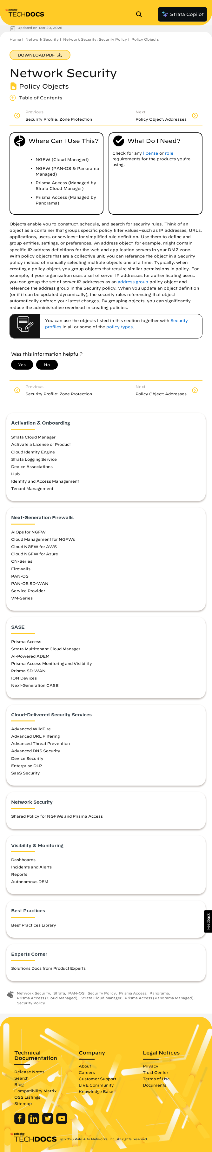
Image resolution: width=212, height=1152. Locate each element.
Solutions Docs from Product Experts (48, 968)
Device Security (27, 758)
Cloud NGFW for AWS (34, 546)
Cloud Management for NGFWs (43, 539)
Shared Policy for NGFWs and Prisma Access (57, 816)
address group (133, 281)
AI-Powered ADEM (30, 656)
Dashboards (23, 859)
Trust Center (155, 1072)
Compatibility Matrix (35, 1090)
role (169, 153)
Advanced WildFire (31, 729)
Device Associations (32, 466)
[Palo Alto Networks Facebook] (20, 1122)
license (150, 153)
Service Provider (28, 590)
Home (15, 39)
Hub (15, 474)
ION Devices (24, 678)
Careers (87, 1072)
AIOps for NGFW (28, 532)
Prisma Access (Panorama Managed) (159, 998)
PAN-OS (20, 576)
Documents (154, 1085)
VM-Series (22, 598)
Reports (19, 874)
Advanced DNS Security (35, 750)
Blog (18, 1084)
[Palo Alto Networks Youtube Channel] (61, 1122)
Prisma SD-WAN (28, 670)
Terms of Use (156, 1078)
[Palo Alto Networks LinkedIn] (34, 1122)
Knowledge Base (96, 1091)
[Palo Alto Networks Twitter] (48, 1122)
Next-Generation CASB (35, 685)
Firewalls (20, 568)
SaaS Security (25, 773)
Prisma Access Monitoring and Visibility (51, 663)
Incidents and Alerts (31, 867)
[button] (208, 921)
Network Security (42, 39)
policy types (119, 327)
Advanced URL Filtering (35, 736)
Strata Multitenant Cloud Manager (45, 648)
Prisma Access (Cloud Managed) (47, 998)
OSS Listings (27, 1097)
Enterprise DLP (26, 765)
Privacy (150, 1066)
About (85, 1066)
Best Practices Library (33, 925)
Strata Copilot (182, 14)
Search (21, 1078)
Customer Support (97, 1078)
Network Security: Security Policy (95, 39)
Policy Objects (145, 39)
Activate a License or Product (41, 444)
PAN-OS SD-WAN (30, 583)
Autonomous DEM (29, 881)
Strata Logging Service (34, 459)
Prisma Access (26, 641)
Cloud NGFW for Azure (34, 554)
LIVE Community (96, 1085)
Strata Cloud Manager (33, 437)
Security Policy (102, 993)
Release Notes (29, 1071)
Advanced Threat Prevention (40, 743)
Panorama (159, 993)
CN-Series (21, 561)
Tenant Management (32, 488)
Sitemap (23, 1103)
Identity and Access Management (45, 481)
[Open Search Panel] (141, 14)
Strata (59, 993)
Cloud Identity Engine (33, 452)
